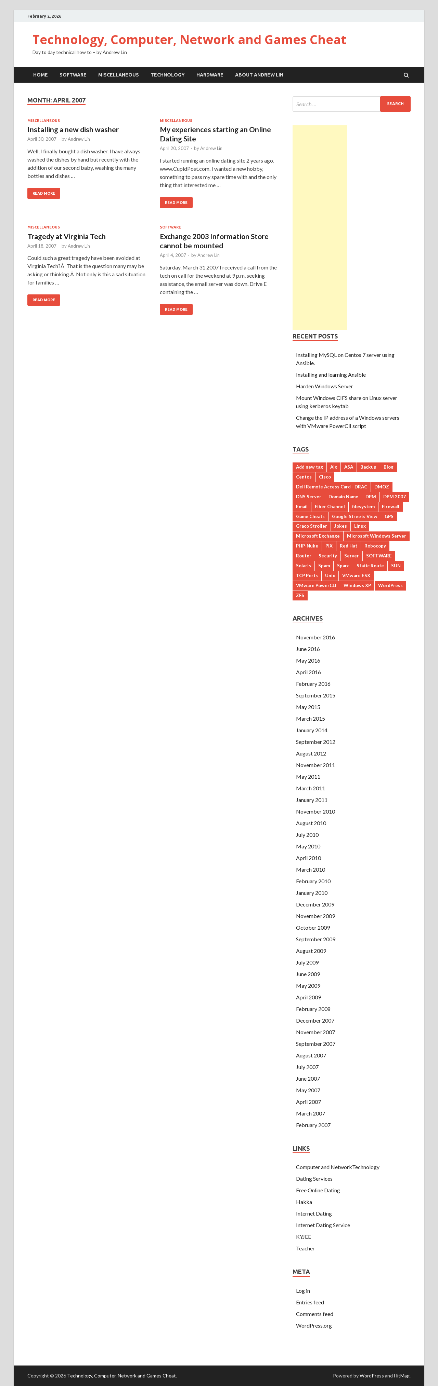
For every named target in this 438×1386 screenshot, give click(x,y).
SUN (396, 565)
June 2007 (308, 1078)
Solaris (303, 565)
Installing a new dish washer (73, 129)
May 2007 (308, 1090)
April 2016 (308, 672)
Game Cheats (310, 516)
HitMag (402, 1375)
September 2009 (315, 939)
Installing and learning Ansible (331, 374)
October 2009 (313, 927)
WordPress (390, 585)
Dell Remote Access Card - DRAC (331, 486)
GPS (389, 516)
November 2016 (315, 637)
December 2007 (315, 1020)
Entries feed (310, 1302)
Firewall (390, 506)
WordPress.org (314, 1325)
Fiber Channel (330, 506)
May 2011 (308, 776)
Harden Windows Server (324, 386)
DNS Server (308, 496)
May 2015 (308, 707)
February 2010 (313, 881)
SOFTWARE (379, 555)
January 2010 (311, 892)
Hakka (304, 1201)
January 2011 (311, 799)
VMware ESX (356, 575)
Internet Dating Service (323, 1225)
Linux (360, 526)
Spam (324, 565)
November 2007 (315, 1032)
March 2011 (310, 788)
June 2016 (308, 649)
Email (302, 506)
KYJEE (303, 1236)
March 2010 (310, 869)
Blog (389, 467)
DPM (370, 496)
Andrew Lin (79, 139)
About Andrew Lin (259, 75)
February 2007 (313, 1125)
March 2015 (310, 718)
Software (73, 75)
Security (328, 555)
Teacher (305, 1248)
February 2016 (313, 683)
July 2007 (307, 1067)
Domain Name (343, 496)
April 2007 (308, 1101)
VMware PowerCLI (316, 585)
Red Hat (348, 546)
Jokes (340, 526)
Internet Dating (314, 1213)
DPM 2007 (394, 496)
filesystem (363, 506)
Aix (333, 467)
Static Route (370, 565)
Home (40, 75)
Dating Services (314, 1178)
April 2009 (308, 997)
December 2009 (315, 904)
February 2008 (313, 1009)
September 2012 (315, 741)
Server (351, 555)
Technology (168, 75)
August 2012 (311, 753)
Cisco (325, 477)
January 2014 (311, 730)
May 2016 (308, 660)
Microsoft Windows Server (376, 536)
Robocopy (375, 546)
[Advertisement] (320, 227)
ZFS (300, 595)
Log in (303, 1290)
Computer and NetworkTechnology (337, 1167)
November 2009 (315, 916)
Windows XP (357, 585)
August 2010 (311, 823)
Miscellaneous (118, 75)
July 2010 (307, 834)
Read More (44, 193)
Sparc (343, 565)
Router (303, 555)
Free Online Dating (318, 1190)
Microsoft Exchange (318, 536)
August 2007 (311, 1055)
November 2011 (315, 765)
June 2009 (308, 974)
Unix (330, 575)
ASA (348, 467)
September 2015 (315, 695)
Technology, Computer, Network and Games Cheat (189, 39)
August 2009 (311, 950)
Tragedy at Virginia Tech (66, 236)
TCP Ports (307, 575)
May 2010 (308, 846)
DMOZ (381, 486)
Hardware (209, 75)
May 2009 (308, 985)
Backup (368, 467)
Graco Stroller (311, 526)
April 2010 (308, 858)
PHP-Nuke (307, 546)
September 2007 (315, 1043)
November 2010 (315, 811)
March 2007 (310, 1113)
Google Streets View (354, 516)
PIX (329, 546)
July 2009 (307, 962)
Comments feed (314, 1314)
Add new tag (309, 467)
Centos (304, 477)
